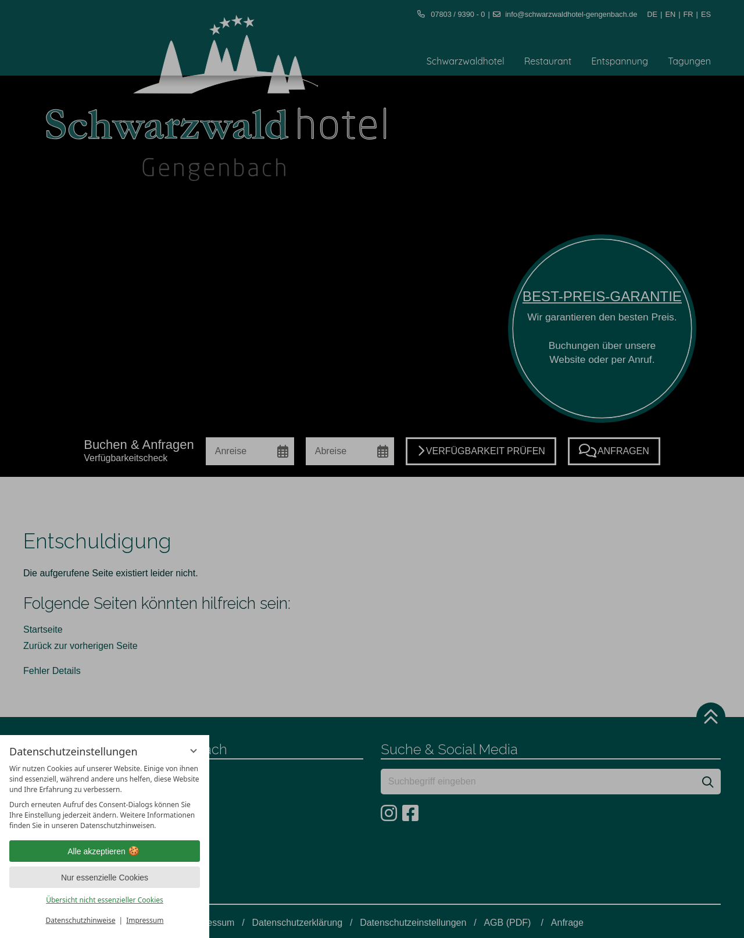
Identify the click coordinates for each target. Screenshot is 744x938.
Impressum (144, 920)
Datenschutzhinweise (81, 920)
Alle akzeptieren (104, 851)
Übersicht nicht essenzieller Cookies (104, 900)
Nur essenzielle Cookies (104, 877)
